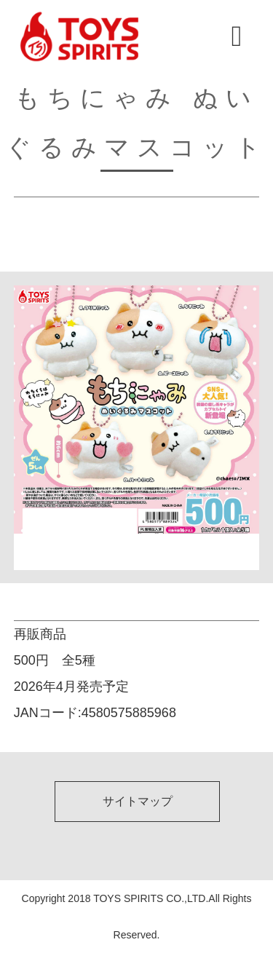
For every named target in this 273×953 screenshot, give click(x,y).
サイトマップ (138, 801)
